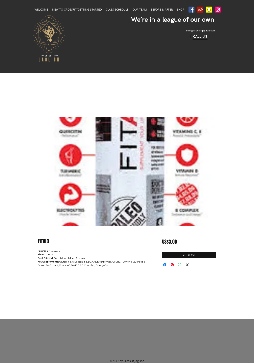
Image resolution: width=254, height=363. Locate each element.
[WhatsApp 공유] (179, 264)
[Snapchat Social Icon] (209, 10)
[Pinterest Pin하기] (172, 264)
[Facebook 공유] (164, 264)
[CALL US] (200, 37)
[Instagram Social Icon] (218, 10)
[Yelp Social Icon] (200, 10)
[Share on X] (187, 264)
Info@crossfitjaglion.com (201, 30)
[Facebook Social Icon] (191, 10)
